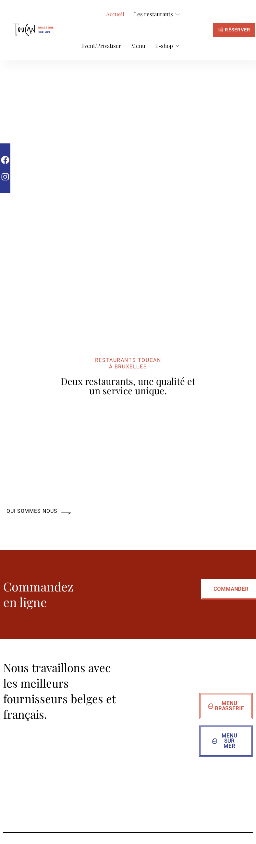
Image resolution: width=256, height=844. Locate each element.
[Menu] (138, 46)
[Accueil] (115, 14)
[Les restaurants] (157, 14)
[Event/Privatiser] (101, 46)
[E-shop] (168, 46)
